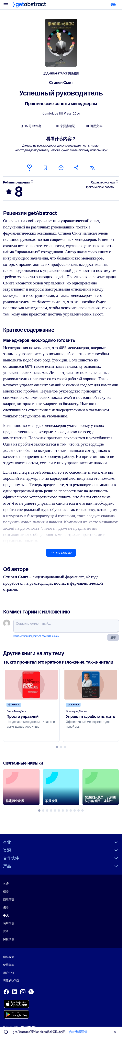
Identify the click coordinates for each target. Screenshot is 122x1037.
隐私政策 (8, 956)
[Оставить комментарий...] (66, 626)
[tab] (57, 746)
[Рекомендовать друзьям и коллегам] (77, 167)
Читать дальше (61, 552)
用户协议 (8, 972)
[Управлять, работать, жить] (90, 685)
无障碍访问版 (11, 980)
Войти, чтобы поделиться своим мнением (36, 635)
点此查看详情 (78, 1032)
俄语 (6, 907)
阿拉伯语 (8, 939)
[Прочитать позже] (45, 167)
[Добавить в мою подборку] (61, 167)
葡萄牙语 (8, 923)
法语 (6, 931)
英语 (6, 883)
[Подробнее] (32, 181)
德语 (6, 891)
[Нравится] (29, 167)
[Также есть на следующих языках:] (92, 167)
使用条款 (8, 964)
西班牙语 (8, 899)
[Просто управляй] (31, 685)
